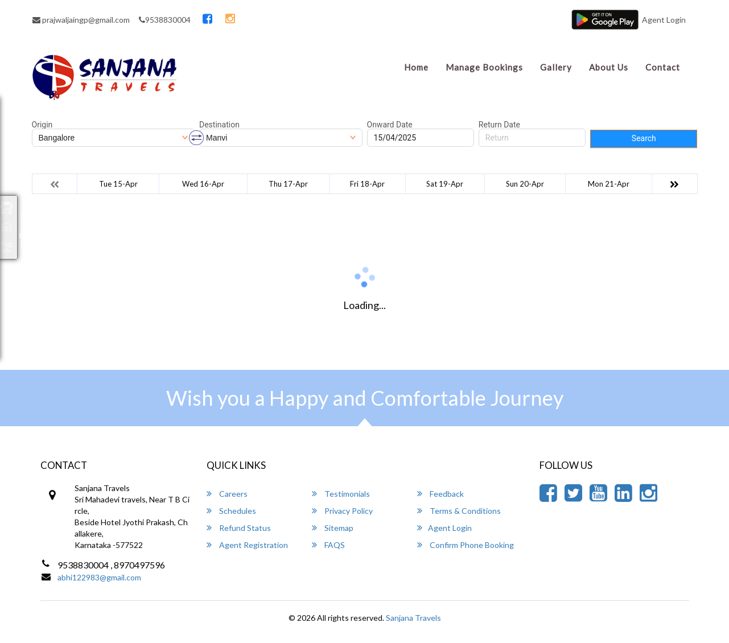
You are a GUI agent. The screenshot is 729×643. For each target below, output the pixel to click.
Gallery (556, 67)
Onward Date (390, 125)
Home (416, 67)
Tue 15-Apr (118, 183)
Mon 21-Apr (608, 183)
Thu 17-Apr (288, 183)
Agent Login (664, 19)
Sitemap (332, 528)
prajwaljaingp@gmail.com (81, 19)
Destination (219, 125)
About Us (608, 67)
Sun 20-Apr (525, 183)
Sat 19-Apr (444, 183)
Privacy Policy (342, 511)
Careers (227, 493)
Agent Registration (247, 545)
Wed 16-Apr (203, 183)
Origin (42, 125)
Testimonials (341, 493)
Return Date (499, 125)
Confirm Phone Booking (465, 545)
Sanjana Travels (413, 618)
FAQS (328, 545)
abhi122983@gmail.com (99, 577)
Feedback (440, 493)
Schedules (231, 511)
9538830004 (165, 19)
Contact (662, 67)
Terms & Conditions (459, 511)
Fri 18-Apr (367, 183)
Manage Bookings (484, 67)
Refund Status (239, 528)
